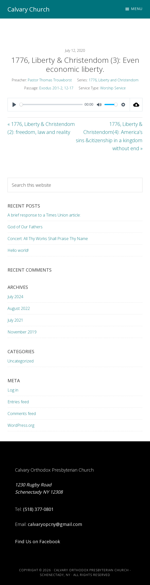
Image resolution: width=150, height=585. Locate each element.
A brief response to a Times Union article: (45, 215)
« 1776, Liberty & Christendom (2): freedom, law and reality (41, 128)
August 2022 (19, 308)
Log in (13, 390)
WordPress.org (21, 425)
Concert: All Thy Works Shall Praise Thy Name (48, 238)
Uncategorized (21, 361)
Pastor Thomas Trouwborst (50, 80)
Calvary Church (29, 9)
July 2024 (15, 296)
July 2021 (15, 320)
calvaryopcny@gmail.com (55, 524)
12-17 (68, 88)
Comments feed (22, 413)
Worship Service (113, 88)
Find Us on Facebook (37, 541)
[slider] (51, 104)
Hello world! (18, 250)
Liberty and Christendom (118, 80)
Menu (136, 8)
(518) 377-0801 (38, 509)
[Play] (14, 105)
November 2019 (22, 332)
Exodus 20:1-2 (50, 88)
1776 (93, 80)
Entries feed (18, 402)
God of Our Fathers (25, 227)
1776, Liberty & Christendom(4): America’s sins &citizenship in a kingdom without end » (109, 136)
